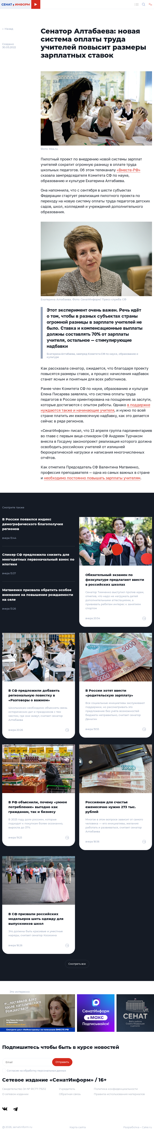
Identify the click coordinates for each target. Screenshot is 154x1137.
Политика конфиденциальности (116, 1088)
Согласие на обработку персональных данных (36, 1070)
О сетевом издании (15, 1094)
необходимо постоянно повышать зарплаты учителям (92, 478)
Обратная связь (70, 1094)
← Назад (7, 28)
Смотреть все (77, 963)
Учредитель (67, 1088)
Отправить (62, 1062)
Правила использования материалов (119, 1094)
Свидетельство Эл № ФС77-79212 (24, 1088)
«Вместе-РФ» (128, 170)
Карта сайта (78, 1127)
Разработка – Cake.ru (137, 1127)
